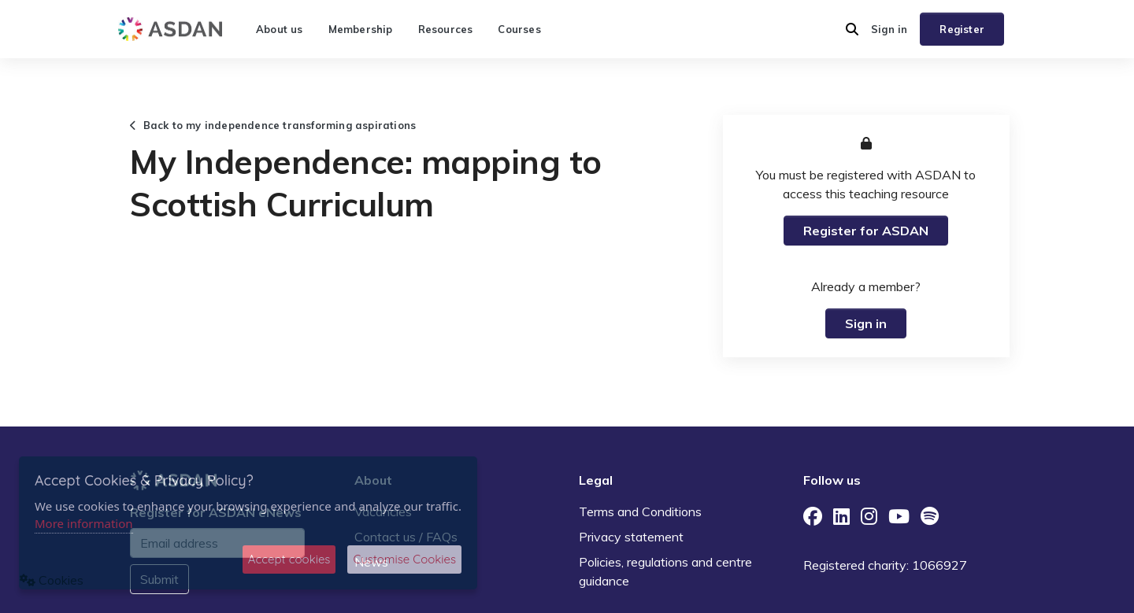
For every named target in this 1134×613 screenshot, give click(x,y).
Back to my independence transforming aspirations (273, 125)
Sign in (889, 29)
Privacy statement (631, 537)
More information (84, 523)
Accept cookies (289, 559)
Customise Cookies (404, 559)
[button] (852, 29)
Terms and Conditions (640, 511)
